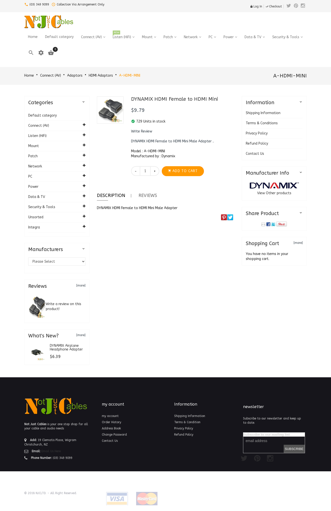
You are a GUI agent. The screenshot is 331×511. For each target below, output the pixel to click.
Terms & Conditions (262, 123)
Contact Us (255, 154)
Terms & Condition (187, 422)
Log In (256, 6)
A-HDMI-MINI (129, 75)
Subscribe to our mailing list (266, 435)
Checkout (274, 6)
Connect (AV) (50, 75)
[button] (141, 131)
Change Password (114, 434)
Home (29, 75)
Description (111, 195)
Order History (111, 422)
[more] (80, 285)
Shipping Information (263, 113)
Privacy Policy (257, 133)
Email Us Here (51, 451)
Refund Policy (257, 143)
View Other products (274, 193)
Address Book (111, 428)
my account (110, 416)
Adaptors (75, 75)
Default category (42, 115)
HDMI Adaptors (101, 75)
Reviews (147, 195)
